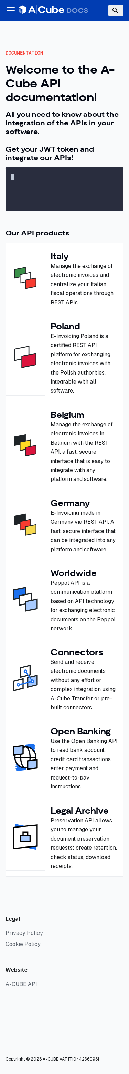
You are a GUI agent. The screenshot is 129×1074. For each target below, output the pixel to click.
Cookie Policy (23, 944)
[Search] (115, 10)
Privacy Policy (24, 933)
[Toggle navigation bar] (11, 10)
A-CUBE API (21, 984)
